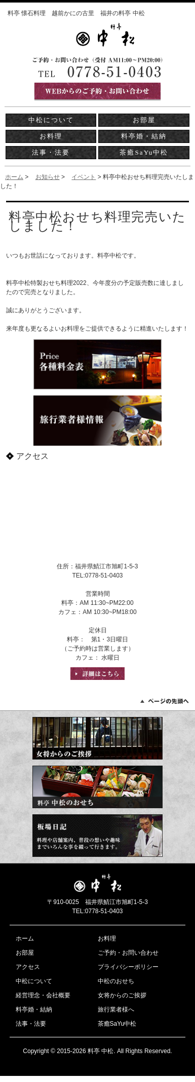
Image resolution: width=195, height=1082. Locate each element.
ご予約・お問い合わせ (128, 952)
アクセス (28, 966)
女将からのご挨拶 (122, 995)
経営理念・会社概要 (43, 995)
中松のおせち (116, 981)
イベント (83, 177)
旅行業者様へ (116, 1009)
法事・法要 (51, 152)
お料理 (51, 136)
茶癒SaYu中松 (144, 152)
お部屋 (144, 120)
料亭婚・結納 (144, 136)
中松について (51, 120)
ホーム (14, 177)
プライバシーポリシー (128, 966)
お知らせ (47, 177)
